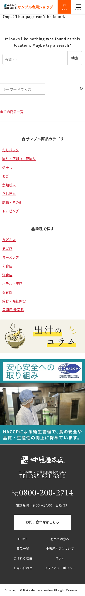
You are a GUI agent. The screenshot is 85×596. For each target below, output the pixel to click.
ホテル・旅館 (12, 283)
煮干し (7, 167)
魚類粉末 (9, 185)
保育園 (7, 292)
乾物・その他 (12, 202)
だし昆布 (9, 193)
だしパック (10, 150)
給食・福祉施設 (14, 301)
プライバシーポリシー (60, 568)
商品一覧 (23, 548)
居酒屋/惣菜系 (13, 310)
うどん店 (9, 240)
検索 (74, 58)
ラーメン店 (10, 257)
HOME (22, 539)
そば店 (7, 248)
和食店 (7, 266)
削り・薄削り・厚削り (19, 158)
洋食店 (7, 275)
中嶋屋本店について (60, 548)
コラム (60, 558)
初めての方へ (60, 539)
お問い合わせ (23, 568)
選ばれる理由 (23, 558)
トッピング (10, 211)
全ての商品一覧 (12, 111)
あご (5, 176)
